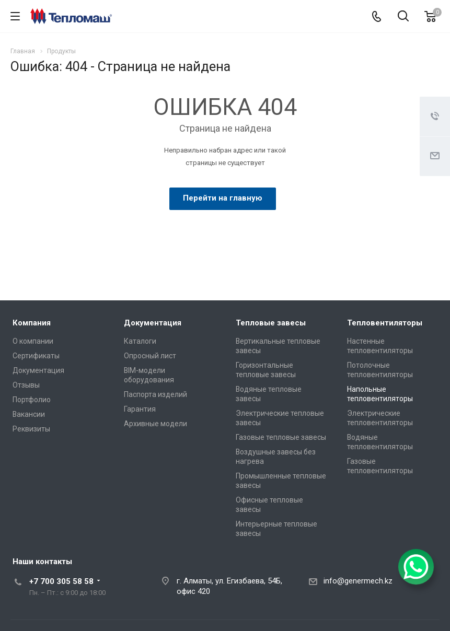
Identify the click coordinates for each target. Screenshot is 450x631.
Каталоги (140, 341)
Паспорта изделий (155, 394)
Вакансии (29, 414)
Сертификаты (36, 356)
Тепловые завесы (271, 323)
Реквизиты (31, 429)
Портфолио (32, 399)
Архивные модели (155, 423)
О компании (33, 341)
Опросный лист (150, 356)
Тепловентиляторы (384, 323)
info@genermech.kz (358, 581)
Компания (32, 323)
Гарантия (140, 409)
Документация (38, 370)
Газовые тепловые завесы (281, 437)
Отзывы (26, 385)
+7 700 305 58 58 (61, 581)
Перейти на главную (222, 198)
